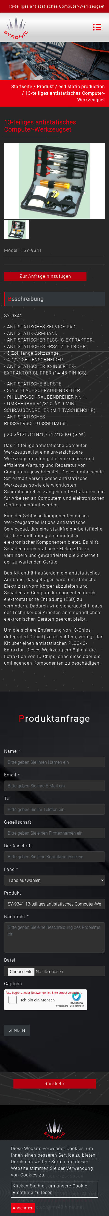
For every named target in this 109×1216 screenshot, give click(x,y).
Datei (9, 960)
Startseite (21, 86)
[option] (54, 181)
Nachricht (16, 916)
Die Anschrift (18, 845)
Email (12, 775)
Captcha (13, 983)
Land (11, 869)
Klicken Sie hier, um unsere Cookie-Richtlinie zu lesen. (51, 1189)
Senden (17, 1030)
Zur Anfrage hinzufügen (45, 276)
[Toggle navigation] (97, 27)
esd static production (81, 86)
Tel (7, 798)
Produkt (45, 86)
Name (12, 751)
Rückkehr (54, 1083)
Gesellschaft (17, 822)
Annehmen (23, 1208)
